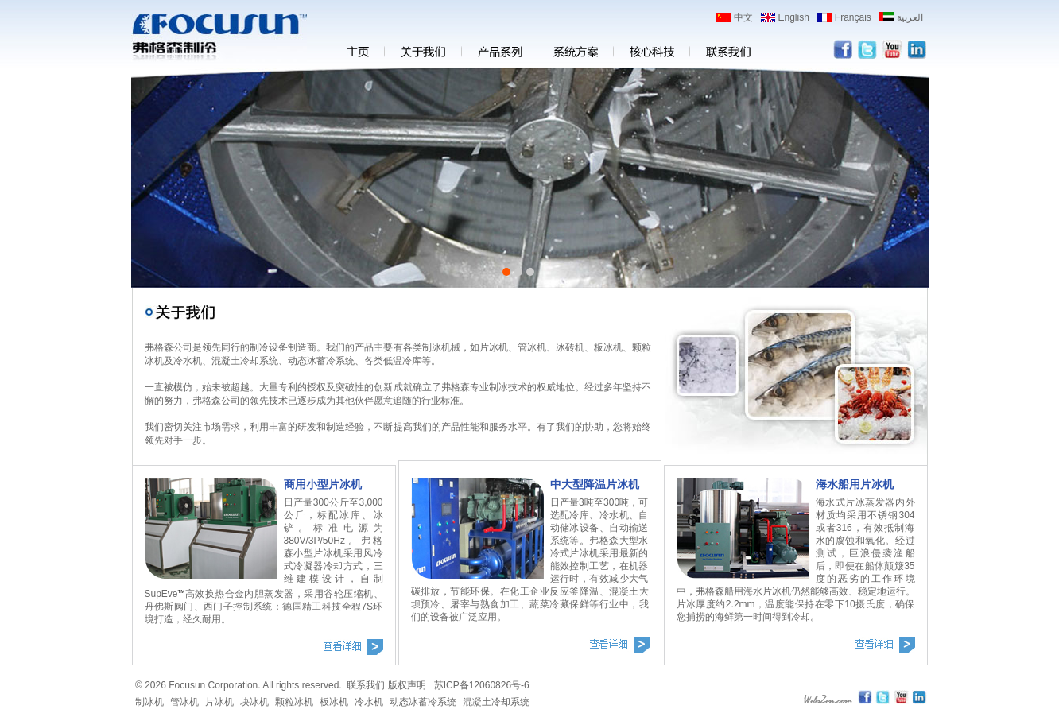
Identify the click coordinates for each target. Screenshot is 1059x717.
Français (853, 17)
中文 (743, 17)
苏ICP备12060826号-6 (482, 685)
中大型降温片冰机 (594, 484)
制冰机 (149, 701)
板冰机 (334, 701)
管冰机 (184, 701)
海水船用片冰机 (855, 484)
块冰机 (254, 701)
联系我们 (366, 685)
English (793, 17)
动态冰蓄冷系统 (423, 701)
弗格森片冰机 (219, 38)
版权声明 (407, 685)
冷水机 (369, 701)
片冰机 (219, 701)
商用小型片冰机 (323, 484)
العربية (910, 17)
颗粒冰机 (294, 701)
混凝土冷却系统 (496, 701)
